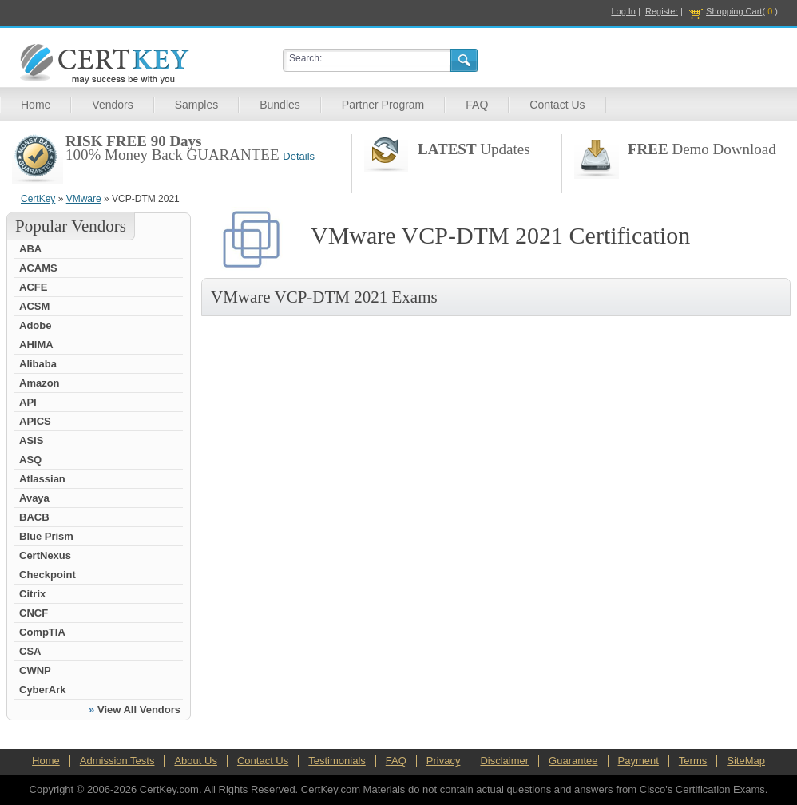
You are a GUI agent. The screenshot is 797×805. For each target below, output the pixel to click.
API (28, 402)
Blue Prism (46, 536)
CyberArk (42, 690)
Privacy (443, 761)
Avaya (34, 498)
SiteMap (746, 761)
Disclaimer (504, 761)
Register (661, 11)
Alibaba (38, 364)
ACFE (33, 287)
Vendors (112, 104)
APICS (35, 421)
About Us (195, 761)
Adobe (35, 325)
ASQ (30, 460)
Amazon (39, 383)
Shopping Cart (734, 11)
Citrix (32, 594)
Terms (693, 761)
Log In (623, 11)
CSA (30, 651)
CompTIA (42, 632)
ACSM (34, 306)
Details (299, 156)
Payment (638, 761)
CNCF (33, 613)
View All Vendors (138, 710)
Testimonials (337, 761)
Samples (196, 104)
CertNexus (45, 555)
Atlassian (42, 479)
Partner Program (383, 104)
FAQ (477, 104)
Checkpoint (47, 575)
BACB (34, 517)
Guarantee (573, 761)
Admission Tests (117, 761)
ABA (30, 249)
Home (35, 104)
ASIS (31, 440)
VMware (83, 198)
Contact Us (557, 104)
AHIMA (36, 345)
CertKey (38, 198)
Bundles (280, 104)
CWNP (35, 670)
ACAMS (38, 268)
